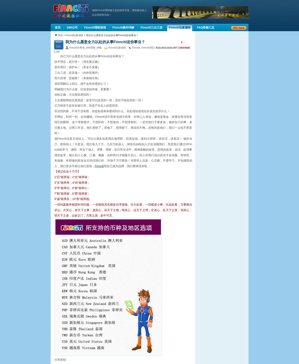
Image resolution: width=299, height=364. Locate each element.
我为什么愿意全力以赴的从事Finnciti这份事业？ (105, 42)
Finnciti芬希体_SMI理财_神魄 (85, 47)
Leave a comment (166, 47)
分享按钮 (60, 359)
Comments (184, 44)
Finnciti (136, 47)
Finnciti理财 (148, 47)
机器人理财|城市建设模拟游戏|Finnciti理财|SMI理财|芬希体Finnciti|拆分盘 (71, 11)
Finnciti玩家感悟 (74, 35)
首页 (60, 35)
